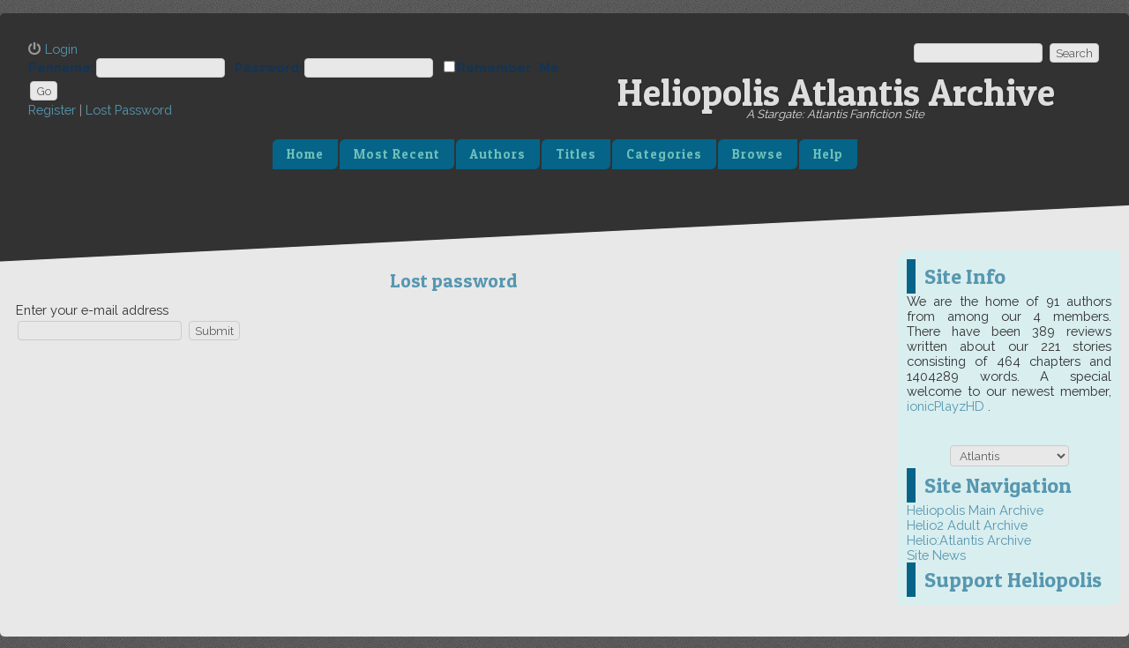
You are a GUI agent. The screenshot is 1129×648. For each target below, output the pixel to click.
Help (828, 154)
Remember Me (508, 67)
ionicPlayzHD (947, 405)
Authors (498, 154)
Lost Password (129, 109)
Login (61, 48)
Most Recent (397, 154)
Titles (576, 154)
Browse (757, 154)
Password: (269, 67)
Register (52, 109)
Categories (664, 154)
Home (305, 154)
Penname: (61, 67)
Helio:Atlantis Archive (969, 540)
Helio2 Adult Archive (967, 525)
